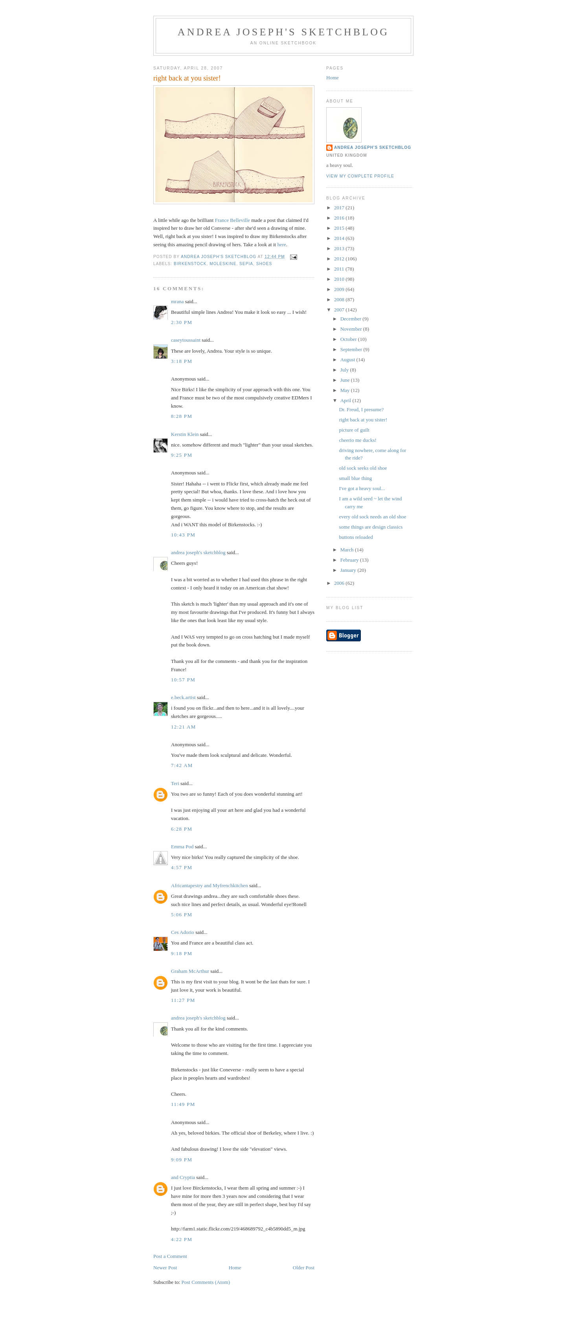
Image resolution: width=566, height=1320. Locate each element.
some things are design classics (370, 527)
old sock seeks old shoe (363, 468)
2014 (339, 238)
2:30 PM (181, 322)
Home (235, 1268)
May (345, 390)
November (351, 329)
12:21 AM (183, 727)
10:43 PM (183, 535)
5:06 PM (181, 914)
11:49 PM (183, 1104)
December (351, 319)
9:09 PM (181, 1160)
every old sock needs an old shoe (372, 517)
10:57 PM (183, 680)
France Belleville (232, 220)
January (349, 570)
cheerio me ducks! (357, 440)
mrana (177, 301)
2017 (339, 208)
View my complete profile (360, 176)
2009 (339, 289)
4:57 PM (181, 867)
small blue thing (355, 478)
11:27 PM (183, 1000)
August (348, 359)
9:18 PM (181, 953)
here (281, 244)
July (345, 370)
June (345, 380)
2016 (339, 218)
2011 (339, 269)
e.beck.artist (183, 697)
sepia (246, 264)
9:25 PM (181, 455)
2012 (339, 259)
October (349, 339)
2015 (339, 228)
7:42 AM (182, 765)
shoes (264, 264)
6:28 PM (181, 829)
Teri (175, 783)
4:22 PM (181, 1239)
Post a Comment (170, 1256)
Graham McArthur (190, 971)
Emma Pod (182, 846)
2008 (339, 299)
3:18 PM (181, 361)
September (352, 349)
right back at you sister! (363, 420)
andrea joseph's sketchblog (284, 32)
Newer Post (165, 1268)
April (346, 400)
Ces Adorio (182, 932)
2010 (339, 279)
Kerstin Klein (184, 434)
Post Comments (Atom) (206, 1282)
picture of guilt (354, 430)
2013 (339, 248)
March (347, 550)
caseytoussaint (185, 340)
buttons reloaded (356, 537)
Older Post (303, 1268)
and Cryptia (183, 1177)
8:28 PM (181, 416)
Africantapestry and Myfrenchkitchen (209, 885)
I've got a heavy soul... (362, 488)
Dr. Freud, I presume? (361, 409)
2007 (339, 310)
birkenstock (190, 264)
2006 (339, 583)
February (350, 560)
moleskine (222, 264)
